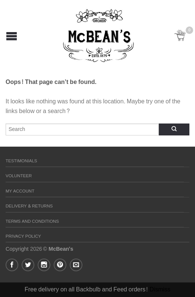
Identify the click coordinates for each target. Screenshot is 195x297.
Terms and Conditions (32, 221)
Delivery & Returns (29, 206)
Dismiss (160, 289)
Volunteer (19, 176)
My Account (20, 191)
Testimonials (21, 161)
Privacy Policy (23, 236)
